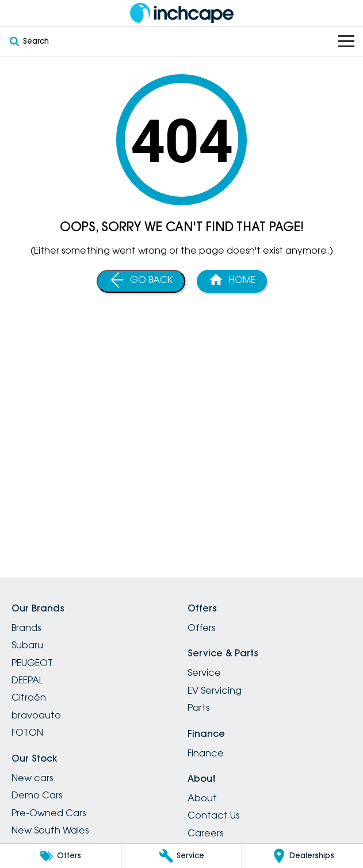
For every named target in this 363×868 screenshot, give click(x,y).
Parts (198, 707)
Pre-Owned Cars (49, 813)
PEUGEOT (32, 662)
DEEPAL (27, 680)
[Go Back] (141, 281)
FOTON (27, 732)
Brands (26, 627)
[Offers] (60, 856)
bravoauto (36, 715)
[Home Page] (232, 281)
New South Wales (50, 830)
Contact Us (213, 815)
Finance (206, 753)
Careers (205, 833)
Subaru (27, 645)
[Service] (181, 856)
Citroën (29, 697)
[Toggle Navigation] (346, 41)
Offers (201, 627)
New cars (32, 777)
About (202, 798)
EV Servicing (215, 690)
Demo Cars (37, 795)
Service (204, 672)
